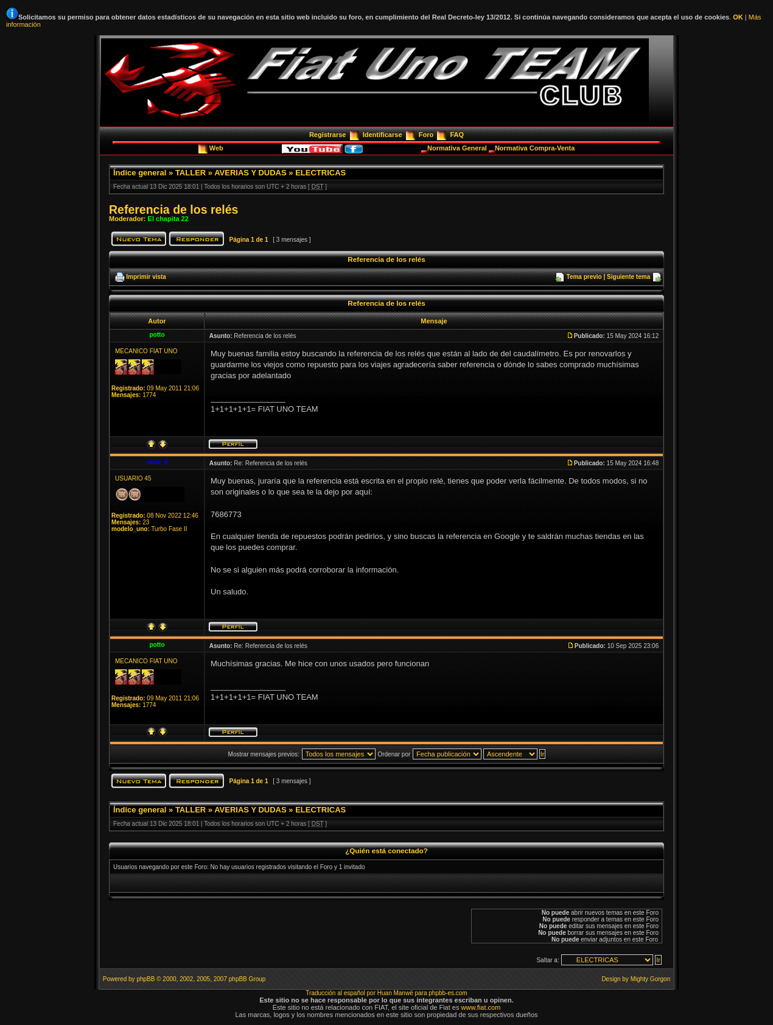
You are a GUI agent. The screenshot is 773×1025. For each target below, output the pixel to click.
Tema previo (584, 276)
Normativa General (458, 148)
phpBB (145, 979)
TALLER (190, 172)
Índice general (139, 172)
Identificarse (382, 134)
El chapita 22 (168, 218)
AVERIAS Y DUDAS (250, 172)
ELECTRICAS (320, 172)
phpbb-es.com (447, 993)
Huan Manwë (395, 993)
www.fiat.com (481, 1007)
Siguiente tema (628, 276)
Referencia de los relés (173, 209)
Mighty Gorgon (651, 979)
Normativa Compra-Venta (535, 148)
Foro (426, 134)
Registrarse (327, 134)
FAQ (457, 134)
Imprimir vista (146, 276)
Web (217, 148)
